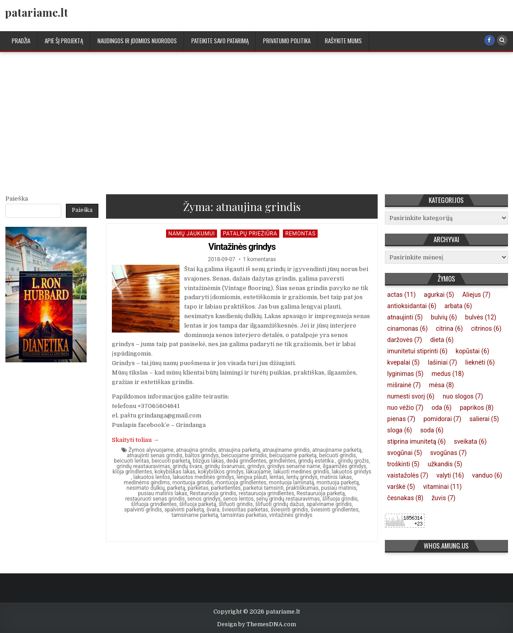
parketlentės (226, 488)
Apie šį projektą (64, 40)
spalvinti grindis (143, 509)
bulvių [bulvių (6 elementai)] (444, 317)
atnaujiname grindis (286, 450)
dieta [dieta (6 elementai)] (441, 339)
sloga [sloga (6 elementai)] (399, 430)
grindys (256, 466)
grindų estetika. (316, 461)
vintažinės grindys (291, 515)
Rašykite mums (343, 40)
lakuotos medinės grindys (203, 477)
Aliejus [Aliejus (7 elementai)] (476, 294)
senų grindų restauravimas (288, 499)
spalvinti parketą (184, 509)
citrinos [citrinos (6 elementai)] (486, 328)
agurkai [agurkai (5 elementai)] (439, 294)
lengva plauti (251, 477)
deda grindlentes (246, 461)
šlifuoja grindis (339, 499)
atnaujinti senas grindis (155, 455)
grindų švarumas (224, 466)
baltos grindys (202, 455)
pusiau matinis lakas (162, 493)
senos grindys (204, 499)
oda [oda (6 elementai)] (441, 407)
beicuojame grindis (244, 455)
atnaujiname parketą (336, 450)
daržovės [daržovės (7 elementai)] (404, 339)
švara (212, 509)
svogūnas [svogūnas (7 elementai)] (448, 452)
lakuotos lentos (152, 477)
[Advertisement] (256, 119)
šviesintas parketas (245, 509)
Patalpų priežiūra (250, 233)
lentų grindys (302, 477)
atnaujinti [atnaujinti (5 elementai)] (405, 317)
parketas (198, 488)
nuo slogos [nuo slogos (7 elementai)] (463, 396)
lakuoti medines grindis (301, 471)
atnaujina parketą (239, 450)
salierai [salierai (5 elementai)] (484, 418)
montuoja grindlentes (240, 482)
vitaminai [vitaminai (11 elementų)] (442, 486)
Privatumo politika (286, 40)
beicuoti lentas (131, 461)
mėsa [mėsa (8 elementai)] (441, 385)
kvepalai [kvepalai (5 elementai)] (403, 362)
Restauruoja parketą (320, 493)
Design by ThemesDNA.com (256, 624)
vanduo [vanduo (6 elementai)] (487, 475)
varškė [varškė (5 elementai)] (401, 486)
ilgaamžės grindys (344, 466)
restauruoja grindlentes (266, 493)
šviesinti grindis (289, 509)
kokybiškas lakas (174, 471)
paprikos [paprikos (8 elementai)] (477, 407)
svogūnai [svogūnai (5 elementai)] (404, 452)
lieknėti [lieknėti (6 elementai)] (480, 362)
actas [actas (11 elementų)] (401, 294)
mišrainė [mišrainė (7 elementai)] (404, 385)
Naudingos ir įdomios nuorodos (137, 40)
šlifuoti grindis (236, 504)
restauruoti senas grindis (155, 499)
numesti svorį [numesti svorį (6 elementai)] (410, 396)
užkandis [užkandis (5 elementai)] (445, 464)
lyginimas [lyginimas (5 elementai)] (405, 373)
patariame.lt (36, 12)
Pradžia (21, 40)
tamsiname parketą (194, 515)
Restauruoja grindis (212, 493)
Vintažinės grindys (242, 246)
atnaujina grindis (196, 450)
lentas (276, 477)
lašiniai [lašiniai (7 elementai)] (442, 362)
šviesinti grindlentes (334, 509)
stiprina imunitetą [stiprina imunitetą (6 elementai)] (416, 441)
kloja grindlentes (132, 471)
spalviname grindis (328, 504)
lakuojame (258, 471)
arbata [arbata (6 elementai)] (458, 305)
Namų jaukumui (191, 233)
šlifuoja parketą (197, 504)
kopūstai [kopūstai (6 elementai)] (473, 351)
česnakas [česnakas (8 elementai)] (405, 498)
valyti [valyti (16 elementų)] (450, 475)
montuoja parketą (337, 482)
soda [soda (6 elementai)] (432, 430)
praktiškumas (302, 488)
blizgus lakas (208, 461)
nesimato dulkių (145, 488)
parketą (176, 488)
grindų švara (188, 466)
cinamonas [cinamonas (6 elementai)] (407, 328)
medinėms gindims (147, 482)
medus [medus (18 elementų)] (448, 373)
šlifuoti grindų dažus (279, 504)
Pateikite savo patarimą (220, 40)
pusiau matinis (338, 488)
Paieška (16, 198)
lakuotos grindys (351, 471)
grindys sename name (293, 466)
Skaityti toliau (135, 439)
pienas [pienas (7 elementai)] (401, 418)
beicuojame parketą (293, 455)
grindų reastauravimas (143, 466)
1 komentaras (259, 259)
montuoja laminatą (291, 482)
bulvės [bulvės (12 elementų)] (480, 317)
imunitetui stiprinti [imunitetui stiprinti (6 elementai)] (417, 351)
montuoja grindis (192, 482)
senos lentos (238, 499)
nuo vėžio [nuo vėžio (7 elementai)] (405, 407)
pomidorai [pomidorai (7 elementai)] (442, 418)
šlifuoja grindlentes (154, 504)
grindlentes (282, 461)
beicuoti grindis (337, 455)
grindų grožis (353, 461)
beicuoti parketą (171, 461)
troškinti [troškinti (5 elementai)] (403, 464)
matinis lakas (336, 477)
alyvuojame (160, 450)
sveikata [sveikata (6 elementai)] (470, 441)
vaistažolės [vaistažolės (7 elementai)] (407, 475)
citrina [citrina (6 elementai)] (449, 328)
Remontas (300, 233)
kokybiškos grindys (221, 471)
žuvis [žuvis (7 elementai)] (443, 498)
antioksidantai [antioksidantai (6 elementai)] (411, 305)
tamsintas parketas (244, 515)
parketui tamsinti (263, 488)
